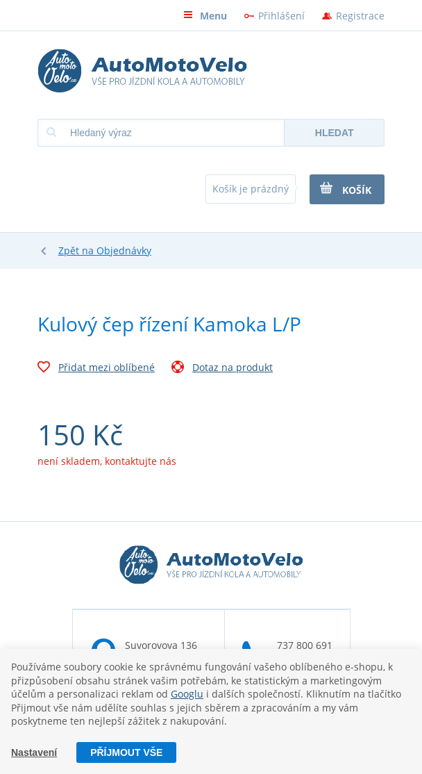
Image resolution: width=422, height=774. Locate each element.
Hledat (334, 132)
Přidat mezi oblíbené (96, 369)
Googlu (187, 693)
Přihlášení (281, 15)
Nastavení (34, 752)
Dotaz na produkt (222, 369)
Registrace (360, 15)
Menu (205, 15)
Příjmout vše (126, 752)
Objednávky (123, 250)
